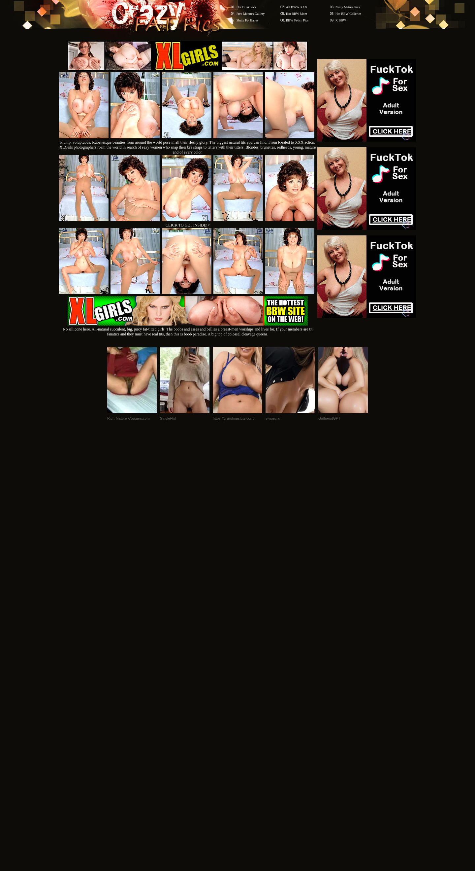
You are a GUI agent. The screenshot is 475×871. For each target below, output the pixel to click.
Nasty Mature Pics (347, 7)
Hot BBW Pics (246, 7)
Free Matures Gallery (251, 14)
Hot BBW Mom (296, 14)
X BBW (340, 20)
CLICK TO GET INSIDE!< (188, 225)
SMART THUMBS (249, 745)
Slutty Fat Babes (247, 20)
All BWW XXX (296, 7)
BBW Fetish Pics (297, 20)
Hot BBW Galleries (348, 14)
